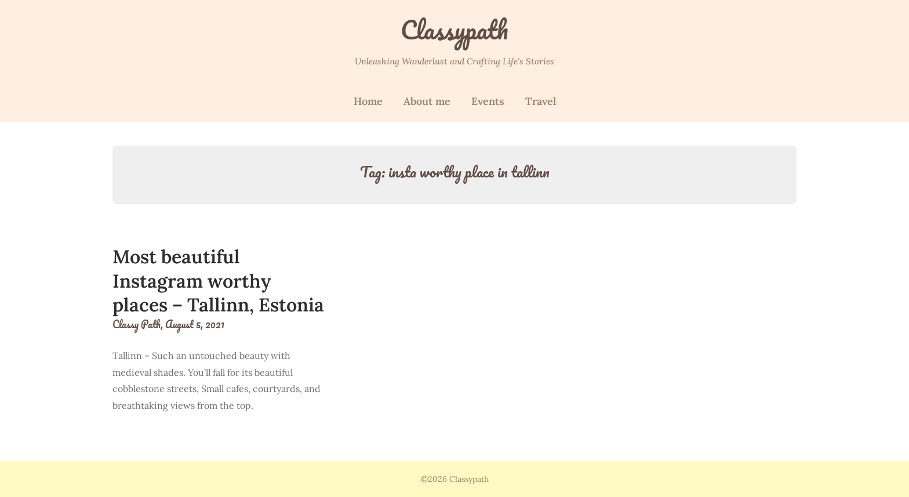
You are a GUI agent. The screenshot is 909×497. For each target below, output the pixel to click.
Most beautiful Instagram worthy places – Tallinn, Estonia (218, 281)
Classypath (454, 29)
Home (368, 101)
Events (487, 101)
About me (426, 101)
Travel (540, 101)
